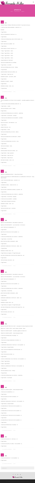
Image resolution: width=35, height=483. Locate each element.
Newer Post (4, 468)
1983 (6, 455)
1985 (6, 387)
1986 (6, 324)
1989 (6, 172)
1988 (6, 220)
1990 (6, 98)
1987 (6, 272)
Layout (27, 481)
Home (12, 11)
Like (14, 91)
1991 (6, 22)
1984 (6, 436)
